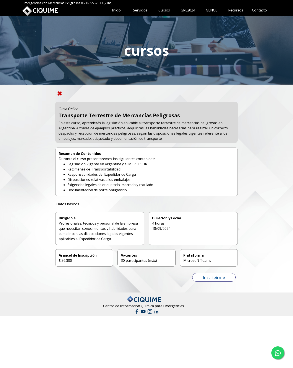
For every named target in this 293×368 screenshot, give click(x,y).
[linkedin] (156, 311)
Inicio (116, 10)
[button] (214, 277)
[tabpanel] (146, 50)
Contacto (259, 10)
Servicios (140, 10)
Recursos (235, 10)
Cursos (164, 10)
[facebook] (137, 311)
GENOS (212, 10)
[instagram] (150, 311)
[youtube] (143, 311)
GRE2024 (188, 10)
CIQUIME (45, 10)
